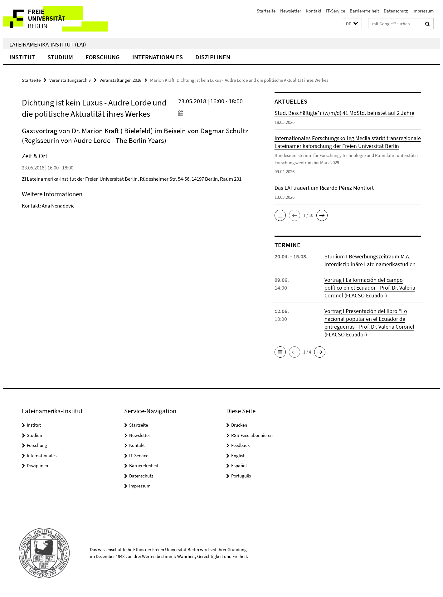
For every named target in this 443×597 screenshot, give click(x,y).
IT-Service (335, 11)
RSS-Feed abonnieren (252, 435)
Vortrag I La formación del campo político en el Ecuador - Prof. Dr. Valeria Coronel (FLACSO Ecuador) (369, 287)
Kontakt (313, 11)
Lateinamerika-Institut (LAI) (47, 44)
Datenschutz (396, 11)
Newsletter (290, 11)
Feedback (240, 445)
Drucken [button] (239, 425)
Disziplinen (212, 57)
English (238, 455)
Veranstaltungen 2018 (120, 80)
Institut (22, 57)
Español (239, 465)
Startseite (266, 11)
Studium (60, 57)
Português (241, 476)
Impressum (423, 11)
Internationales (157, 57)
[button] (352, 24)
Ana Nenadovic (58, 205)
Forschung (102, 57)
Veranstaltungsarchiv (70, 80)
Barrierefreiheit (364, 11)
